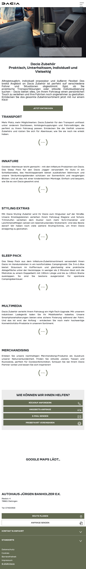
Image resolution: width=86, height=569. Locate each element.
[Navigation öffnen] (81, 3)
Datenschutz (8, 549)
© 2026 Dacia (8, 564)
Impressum (7, 560)
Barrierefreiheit (9, 557)
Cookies (5, 553)
